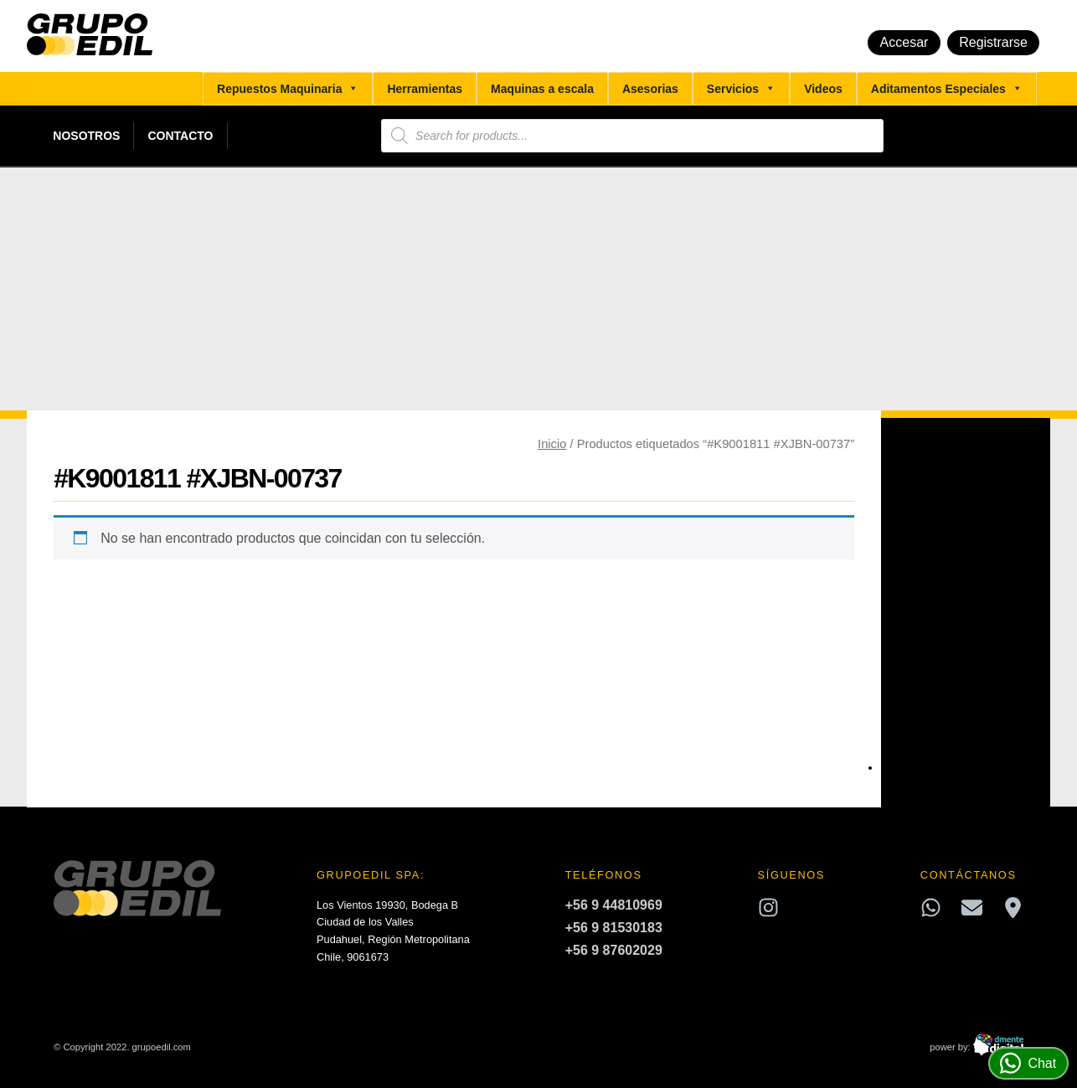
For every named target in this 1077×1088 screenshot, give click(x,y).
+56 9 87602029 (613, 950)
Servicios (741, 88)
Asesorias (650, 88)
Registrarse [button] (993, 42)
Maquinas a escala (542, 88)
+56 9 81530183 (613, 927)
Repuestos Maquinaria (287, 88)
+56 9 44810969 (613, 905)
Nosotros (86, 135)
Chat (1028, 1063)
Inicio (552, 444)
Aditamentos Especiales (947, 88)
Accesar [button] (904, 42)
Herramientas (424, 88)
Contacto (180, 135)
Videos (823, 88)
